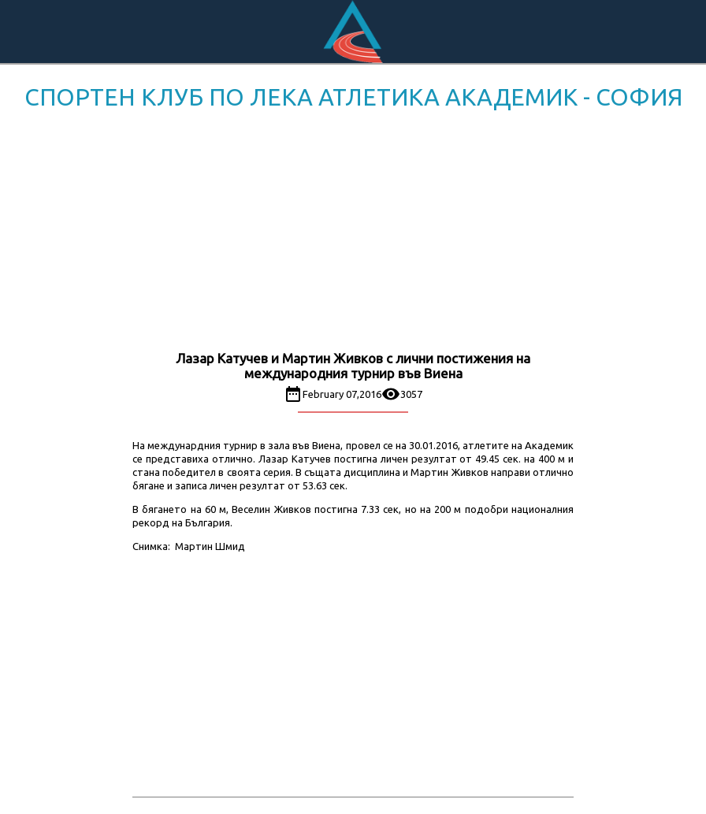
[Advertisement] (353, 233)
